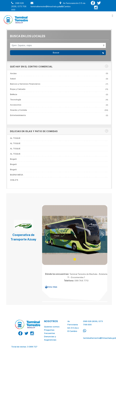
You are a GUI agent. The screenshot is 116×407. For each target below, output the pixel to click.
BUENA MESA (16, 174)
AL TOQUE (15, 138)
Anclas (59, 73)
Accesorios (59, 105)
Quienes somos (51, 325)
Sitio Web (51, 287)
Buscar (79, 52)
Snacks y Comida (59, 110)
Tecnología (59, 99)
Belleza (59, 94)
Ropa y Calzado (59, 89)
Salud (59, 78)
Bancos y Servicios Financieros (59, 84)
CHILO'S (14, 180)
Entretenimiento (59, 115)
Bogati (13, 159)
